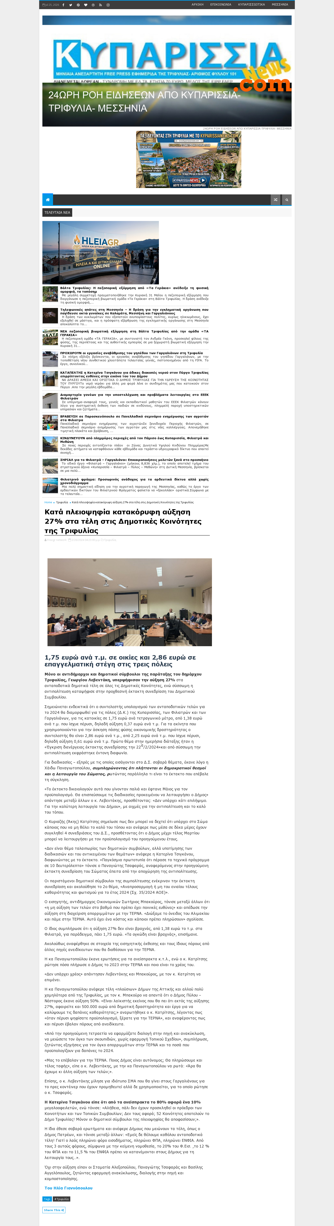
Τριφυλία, (110, 540)
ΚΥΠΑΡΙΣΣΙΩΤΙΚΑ (251, 4)
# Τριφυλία (62, 1199)
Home (48, 502)
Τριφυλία (62, 502)
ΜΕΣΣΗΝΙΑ (280, 4)
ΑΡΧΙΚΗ (197, 4)
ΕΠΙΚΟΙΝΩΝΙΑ (220, 4)
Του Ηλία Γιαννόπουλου (68, 1188)
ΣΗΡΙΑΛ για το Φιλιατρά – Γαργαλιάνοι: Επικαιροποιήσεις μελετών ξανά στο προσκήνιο (134, 460)
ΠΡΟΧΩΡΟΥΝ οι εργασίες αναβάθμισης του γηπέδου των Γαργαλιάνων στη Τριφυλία (131, 353)
